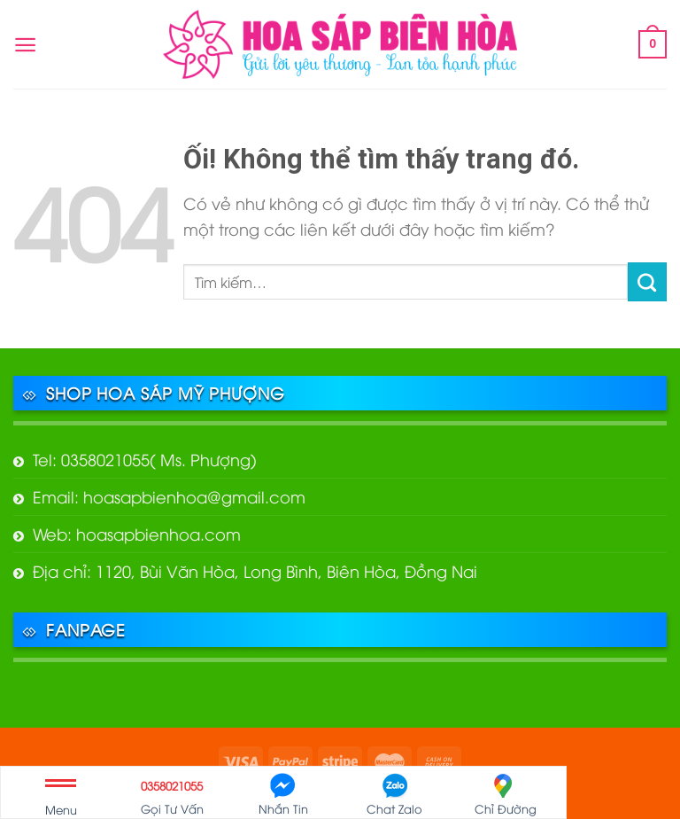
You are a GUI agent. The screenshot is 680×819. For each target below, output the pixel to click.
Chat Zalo (394, 794)
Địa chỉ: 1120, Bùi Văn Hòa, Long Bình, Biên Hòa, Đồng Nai (255, 570)
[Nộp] (647, 281)
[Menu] (25, 44)
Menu (61, 800)
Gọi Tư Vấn (172, 794)
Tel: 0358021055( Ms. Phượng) (145, 459)
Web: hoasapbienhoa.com (137, 533)
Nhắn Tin (283, 794)
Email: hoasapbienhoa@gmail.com (169, 496)
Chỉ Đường (506, 794)
